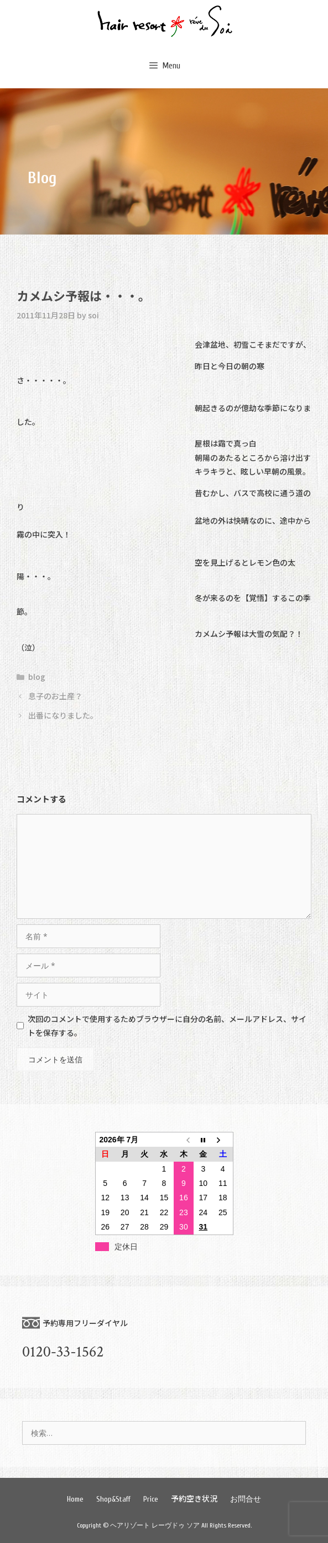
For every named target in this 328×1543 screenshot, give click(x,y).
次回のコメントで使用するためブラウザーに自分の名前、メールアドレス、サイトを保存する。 (167, 1025)
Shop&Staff (113, 1499)
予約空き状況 (194, 1498)
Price (150, 1499)
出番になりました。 (63, 715)
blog (36, 676)
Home (75, 1499)
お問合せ (245, 1499)
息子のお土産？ (55, 695)
